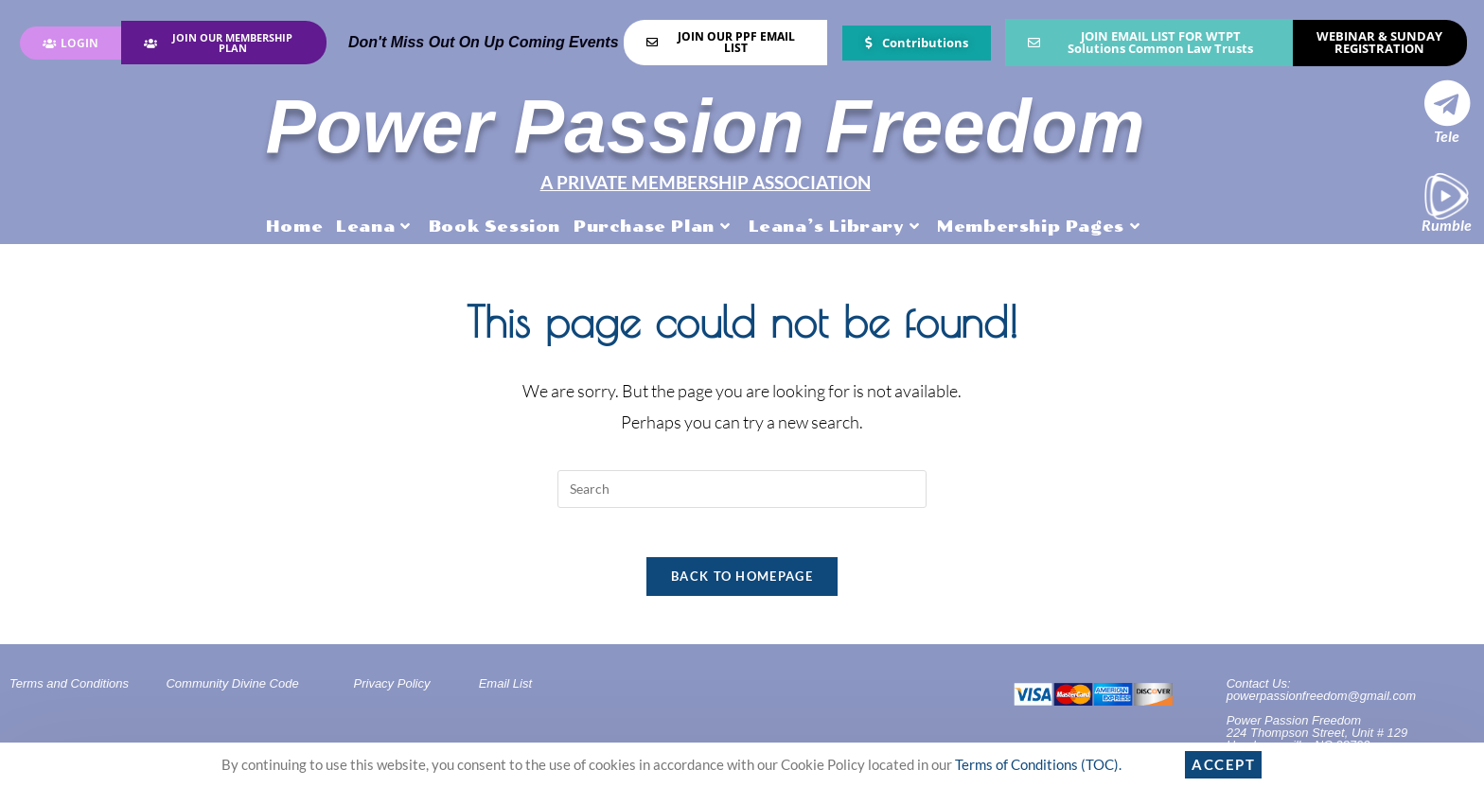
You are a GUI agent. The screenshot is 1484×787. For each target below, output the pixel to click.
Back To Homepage (742, 581)
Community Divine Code (232, 689)
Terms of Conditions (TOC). (1038, 764)
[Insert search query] (742, 486)
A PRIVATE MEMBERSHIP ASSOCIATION (705, 181)
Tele (1446, 136)
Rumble (1447, 225)
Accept (1223, 764)
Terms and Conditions (69, 689)
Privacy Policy (392, 689)
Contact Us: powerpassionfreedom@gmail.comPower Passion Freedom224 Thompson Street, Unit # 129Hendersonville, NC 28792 (1321, 720)
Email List (505, 689)
